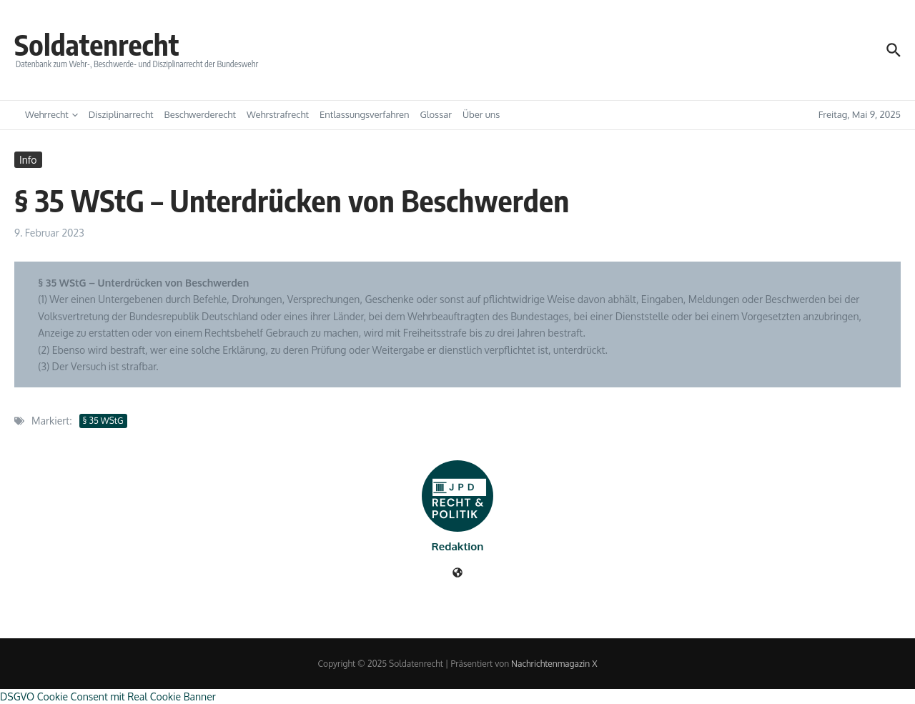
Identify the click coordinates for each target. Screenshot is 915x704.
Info (28, 160)
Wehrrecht (51, 114)
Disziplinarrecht (121, 114)
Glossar (436, 114)
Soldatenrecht (96, 44)
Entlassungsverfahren (365, 114)
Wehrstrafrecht (278, 114)
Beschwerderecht (200, 114)
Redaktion (458, 546)
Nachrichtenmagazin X (554, 663)
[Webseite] (457, 573)
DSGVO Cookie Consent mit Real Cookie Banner (108, 696)
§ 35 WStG (103, 420)
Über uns (481, 114)
